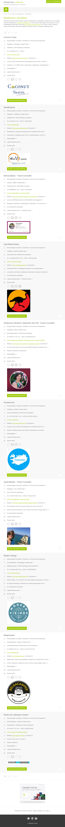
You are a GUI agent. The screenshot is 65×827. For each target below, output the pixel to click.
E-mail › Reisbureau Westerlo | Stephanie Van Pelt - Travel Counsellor (26, 340)
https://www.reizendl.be (18, 735)
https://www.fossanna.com (19, 423)
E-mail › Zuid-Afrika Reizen (14, 261)
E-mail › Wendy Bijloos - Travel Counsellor (18, 193)
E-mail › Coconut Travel (13, 54)
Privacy (36, 823)
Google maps (25, 44)
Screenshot (33, 58)
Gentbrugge (21, 562)
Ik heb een (53, 1)
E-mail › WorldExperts (13, 124)
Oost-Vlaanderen (11, 562)
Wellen (14, 182)
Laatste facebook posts (14, 72)
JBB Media (30, 823)
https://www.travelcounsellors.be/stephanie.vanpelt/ (26, 343)
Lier (15, 489)
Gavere (20, 721)
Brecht (16, 251)
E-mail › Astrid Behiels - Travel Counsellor (18, 499)
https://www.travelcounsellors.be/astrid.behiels (24, 503)
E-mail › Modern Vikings (13, 573)
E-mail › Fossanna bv (12, 419)
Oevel (15, 329)
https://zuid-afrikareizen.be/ (19, 265)
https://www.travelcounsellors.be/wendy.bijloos (24, 196)
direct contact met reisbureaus (32, 24)
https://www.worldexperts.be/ (19, 128)
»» (16, 32)
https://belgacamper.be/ (18, 656)
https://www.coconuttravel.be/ (20, 58)
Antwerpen (10, 44)
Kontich (16, 409)
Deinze (19, 642)
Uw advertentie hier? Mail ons (32, 802)
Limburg (9, 182)
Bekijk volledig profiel (17, 100)
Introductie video (27, 210)
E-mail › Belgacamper (13, 652)
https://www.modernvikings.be (20, 576)
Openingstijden (12, 68)
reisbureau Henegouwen (23, 22)
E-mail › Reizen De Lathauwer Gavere (17, 732)
